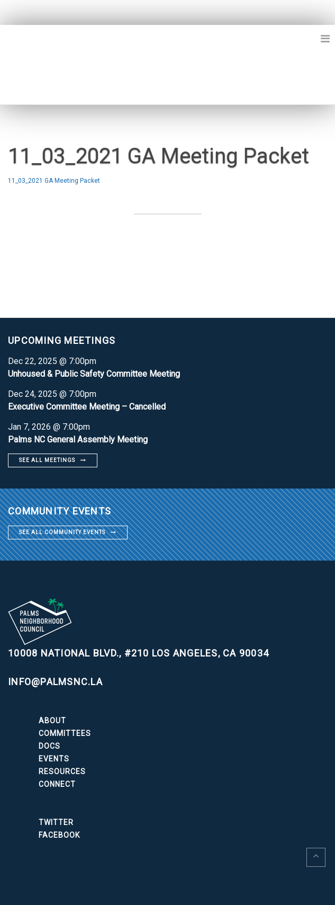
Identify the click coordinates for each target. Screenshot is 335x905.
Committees (65, 733)
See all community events (62, 532)
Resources (62, 771)
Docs (49, 746)
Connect (57, 784)
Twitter (56, 822)
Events (54, 759)
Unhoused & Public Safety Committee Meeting (94, 374)
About (52, 720)
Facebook (59, 835)
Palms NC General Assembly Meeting (78, 439)
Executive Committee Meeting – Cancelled (87, 407)
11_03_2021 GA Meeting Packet (54, 180)
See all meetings (47, 460)
